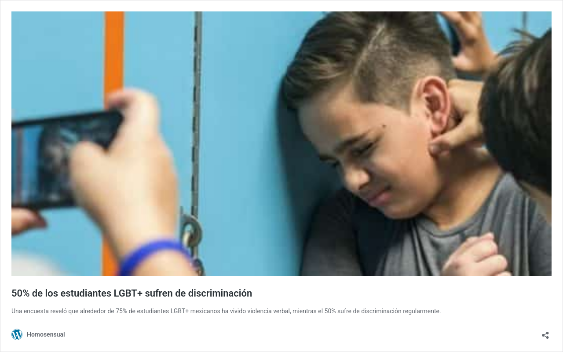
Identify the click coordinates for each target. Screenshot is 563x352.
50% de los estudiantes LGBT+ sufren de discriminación (131, 293)
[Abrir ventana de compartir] (545, 332)
